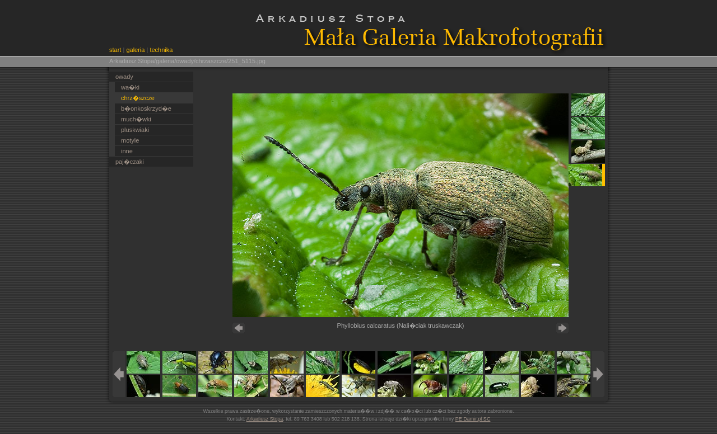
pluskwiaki (135, 129)
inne (127, 151)
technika (161, 49)
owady (124, 76)
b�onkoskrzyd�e (146, 108)
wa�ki (130, 87)
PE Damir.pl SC (473, 419)
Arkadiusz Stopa (264, 419)
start (115, 49)
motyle (130, 140)
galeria (135, 49)
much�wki (136, 119)
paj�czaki (129, 161)
